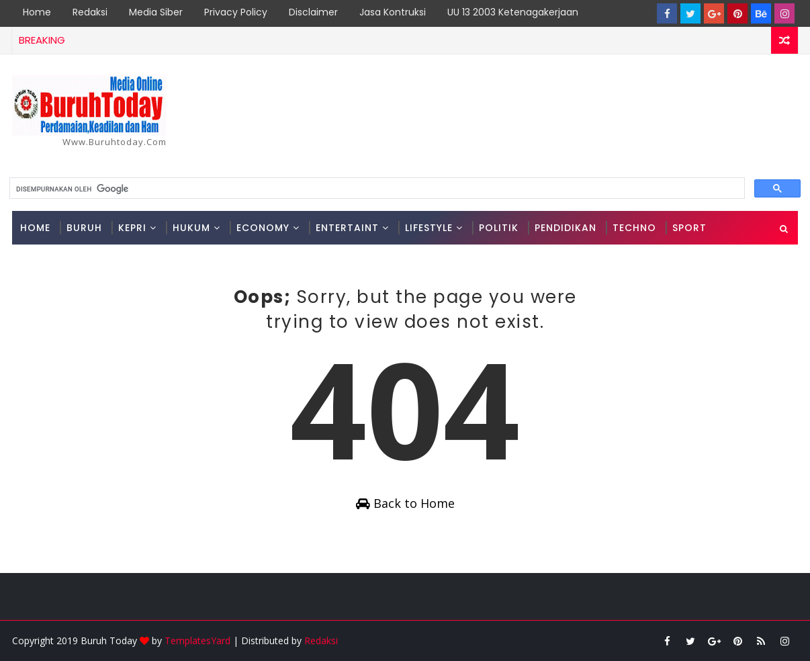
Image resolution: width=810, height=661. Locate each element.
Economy (262, 227)
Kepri (132, 227)
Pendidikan (565, 227)
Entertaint (347, 227)
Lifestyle (429, 227)
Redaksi (90, 12)
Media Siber (156, 12)
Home (37, 12)
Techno (634, 227)
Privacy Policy (235, 12)
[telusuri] (375, 189)
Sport (689, 227)
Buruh (84, 227)
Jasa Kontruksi (392, 12)
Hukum (191, 227)
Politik (499, 227)
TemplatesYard (197, 640)
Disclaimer (313, 12)
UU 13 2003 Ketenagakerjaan (512, 12)
